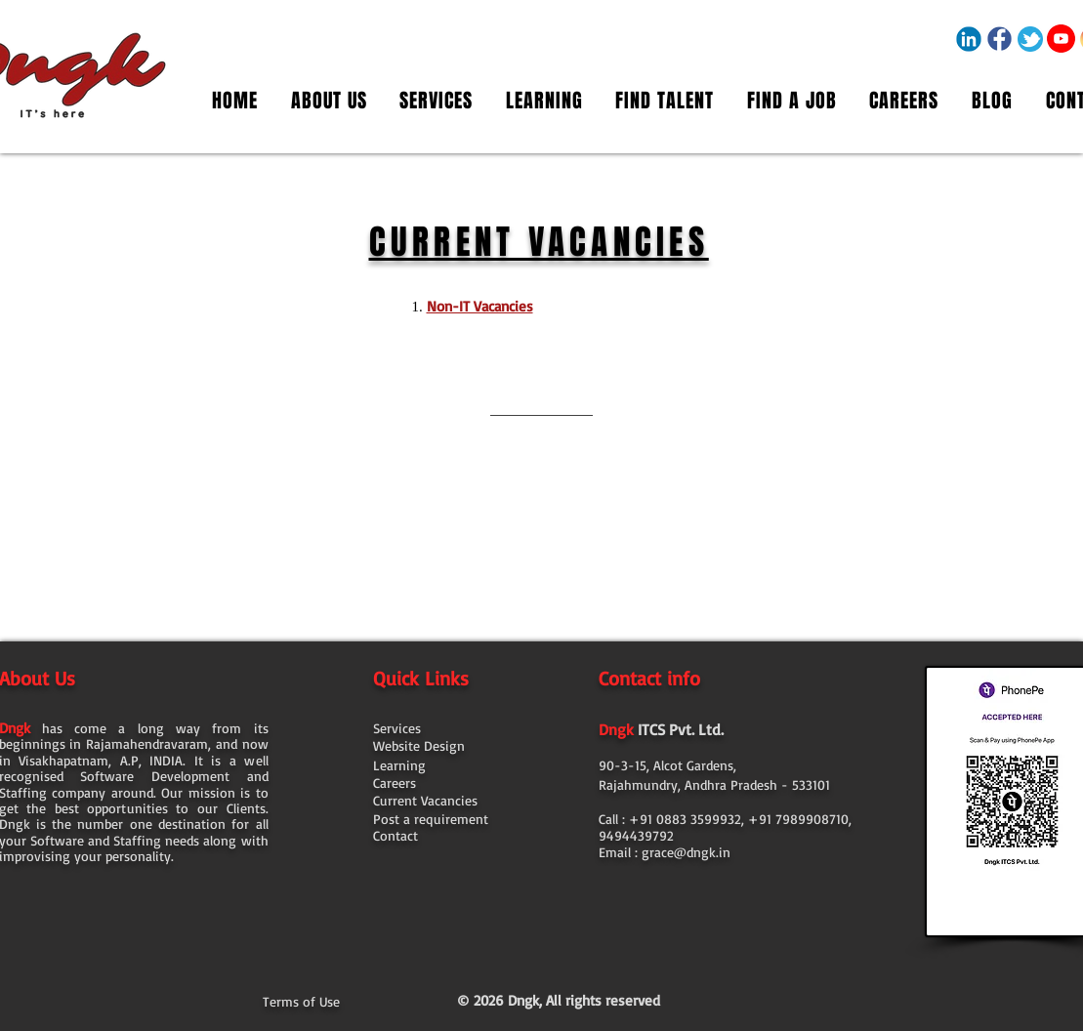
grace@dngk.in (686, 852)
